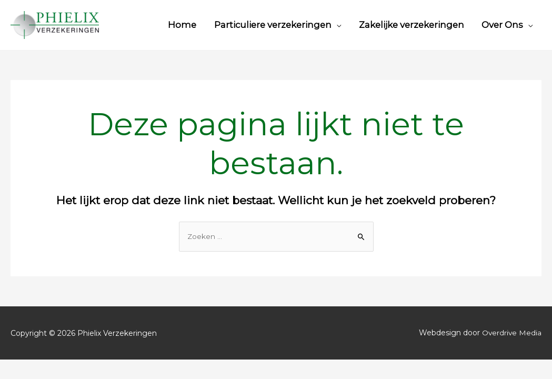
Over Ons (502, 24)
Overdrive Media (511, 333)
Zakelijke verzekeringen (411, 24)
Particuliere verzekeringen (273, 24)
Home (182, 24)
